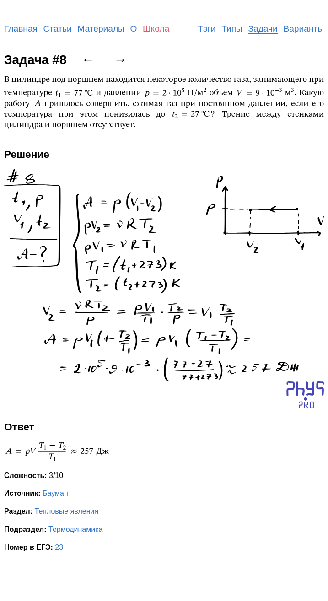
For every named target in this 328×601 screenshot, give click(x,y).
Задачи (262, 28)
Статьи (57, 28)
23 (59, 547)
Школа (156, 28)
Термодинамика (75, 529)
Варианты (303, 28)
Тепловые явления (67, 511)
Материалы (100, 28)
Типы (231, 28)
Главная (21, 28)
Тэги (206, 28)
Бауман (55, 493)
